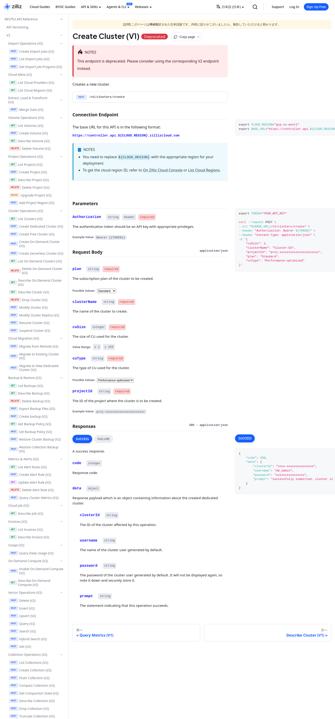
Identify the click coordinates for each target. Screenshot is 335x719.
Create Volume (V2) (28, 133)
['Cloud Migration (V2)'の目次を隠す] (61, 338)
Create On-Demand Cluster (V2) (34, 244)
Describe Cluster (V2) (29, 292)
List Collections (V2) (28, 662)
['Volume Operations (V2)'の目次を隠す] (61, 117)
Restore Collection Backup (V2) (33, 449)
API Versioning (17, 27)
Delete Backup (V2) (29, 401)
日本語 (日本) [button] (228, 7)
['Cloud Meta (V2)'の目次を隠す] (61, 74)
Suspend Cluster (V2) (29, 330)
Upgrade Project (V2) (30, 195)
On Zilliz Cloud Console (163, 170)
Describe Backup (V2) (29, 393)
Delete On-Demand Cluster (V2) (35, 271)
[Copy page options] (187, 37)
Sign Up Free (316, 7)
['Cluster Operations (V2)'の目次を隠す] (61, 211)
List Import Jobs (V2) (29, 59)
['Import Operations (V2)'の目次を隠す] (61, 43)
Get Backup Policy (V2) (30, 424)
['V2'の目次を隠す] (61, 35)
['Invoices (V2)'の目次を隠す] (61, 521)
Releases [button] (141, 7)
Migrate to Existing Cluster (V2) (34, 356)
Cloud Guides (40, 7)
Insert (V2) (22, 608)
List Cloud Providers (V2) (31, 82)
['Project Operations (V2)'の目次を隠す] (61, 156)
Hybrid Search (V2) (28, 639)
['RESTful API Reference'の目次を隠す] (61, 19)
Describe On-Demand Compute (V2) (29, 582)
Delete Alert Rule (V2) (31, 490)
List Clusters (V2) (26, 219)
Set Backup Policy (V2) (30, 432)
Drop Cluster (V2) (28, 300)
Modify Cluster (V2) (28, 307)
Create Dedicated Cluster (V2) (36, 226)
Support (278, 7)
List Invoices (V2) (26, 529)
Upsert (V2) (22, 616)
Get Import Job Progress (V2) (35, 67)
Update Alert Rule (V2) (30, 482)
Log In (294, 7)
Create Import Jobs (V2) (31, 51)
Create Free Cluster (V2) (32, 234)
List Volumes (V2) (26, 125)
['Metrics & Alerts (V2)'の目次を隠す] (61, 459)
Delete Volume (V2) (29, 148)
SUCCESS (82, 439)
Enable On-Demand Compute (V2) (36, 571)
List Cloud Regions (204, 170)
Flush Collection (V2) (29, 678)
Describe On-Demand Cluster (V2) (35, 282)
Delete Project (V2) (29, 187)
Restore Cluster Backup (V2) (35, 439)
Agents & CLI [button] (116, 7)
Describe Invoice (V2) (29, 537)
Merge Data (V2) (26, 109)
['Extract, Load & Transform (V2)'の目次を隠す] (61, 100)
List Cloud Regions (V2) (30, 90)
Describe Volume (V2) (29, 141)
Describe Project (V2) (29, 180)
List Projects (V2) (25, 164)
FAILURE (103, 439)
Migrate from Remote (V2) (33, 346)
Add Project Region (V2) (31, 203)
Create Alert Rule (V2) (30, 474)
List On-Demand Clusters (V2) (35, 261)
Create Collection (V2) (30, 670)
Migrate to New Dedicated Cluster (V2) (33, 368)
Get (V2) (20, 646)
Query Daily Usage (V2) (31, 553)
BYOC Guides (65, 7)
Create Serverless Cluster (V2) (36, 253)
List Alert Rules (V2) (28, 467)
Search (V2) (22, 631)
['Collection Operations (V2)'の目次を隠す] (61, 654)
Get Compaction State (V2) (34, 693)
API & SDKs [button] (89, 7)
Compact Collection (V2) (32, 685)
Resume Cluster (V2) (29, 323)
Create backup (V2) (28, 416)
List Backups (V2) (26, 386)
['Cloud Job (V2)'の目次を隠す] (61, 505)
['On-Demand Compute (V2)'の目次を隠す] (61, 561)
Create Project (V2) (28, 172)
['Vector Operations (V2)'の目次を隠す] (61, 592)
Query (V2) (22, 623)
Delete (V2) (22, 600)
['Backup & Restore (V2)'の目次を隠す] (61, 378)
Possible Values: (83, 290)
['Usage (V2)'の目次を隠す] (61, 545)
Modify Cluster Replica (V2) (34, 315)
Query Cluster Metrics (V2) (33, 498)
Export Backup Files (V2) (32, 408)
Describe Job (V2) (26, 513)
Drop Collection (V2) (29, 708)
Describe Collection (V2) (32, 701)
